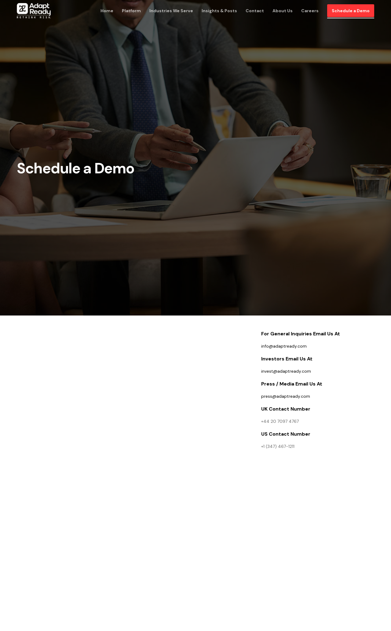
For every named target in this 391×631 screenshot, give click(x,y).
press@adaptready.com (285, 396)
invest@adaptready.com (286, 371)
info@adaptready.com (284, 346)
